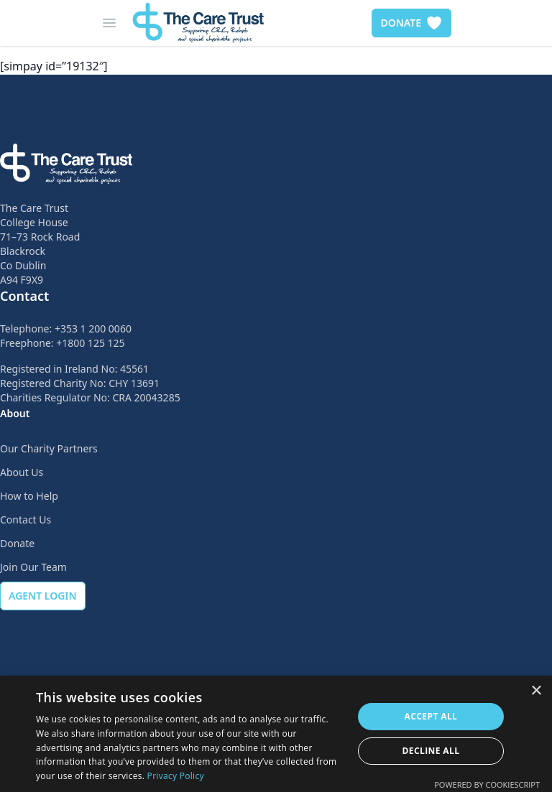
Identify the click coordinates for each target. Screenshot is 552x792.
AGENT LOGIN (43, 595)
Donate (17, 543)
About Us (21, 472)
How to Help (29, 496)
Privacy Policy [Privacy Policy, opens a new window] (175, 776)
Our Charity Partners (49, 448)
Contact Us (25, 519)
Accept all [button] (431, 716)
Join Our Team (33, 567)
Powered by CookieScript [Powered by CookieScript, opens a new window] (487, 784)
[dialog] (276, 734)
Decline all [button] (431, 751)
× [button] (535, 691)
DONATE (411, 23)
